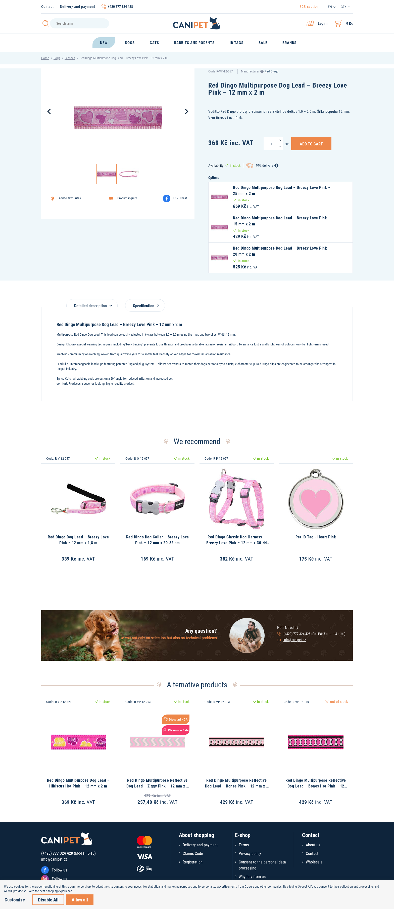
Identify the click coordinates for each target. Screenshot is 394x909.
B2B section (309, 6)
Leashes (70, 58)
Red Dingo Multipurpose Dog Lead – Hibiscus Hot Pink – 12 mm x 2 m (78, 782)
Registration (193, 861)
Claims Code (193, 853)
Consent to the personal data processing (262, 865)
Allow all (80, 899)
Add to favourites (70, 198)
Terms (244, 844)
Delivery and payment (77, 6)
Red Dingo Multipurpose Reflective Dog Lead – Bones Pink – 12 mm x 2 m (236, 785)
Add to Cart (311, 143)
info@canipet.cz (294, 639)
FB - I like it (180, 198)
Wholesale (314, 861)
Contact (47, 6)
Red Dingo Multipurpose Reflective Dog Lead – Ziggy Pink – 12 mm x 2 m (157, 785)
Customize (15, 899)
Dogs (57, 58)
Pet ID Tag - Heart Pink (316, 536)
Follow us (59, 870)
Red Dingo (272, 71)
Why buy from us (252, 876)
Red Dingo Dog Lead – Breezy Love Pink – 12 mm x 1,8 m (78, 539)
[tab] (92, 303)
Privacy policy (250, 853)
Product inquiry (127, 198)
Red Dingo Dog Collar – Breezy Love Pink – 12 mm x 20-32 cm (157, 539)
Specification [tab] (145, 305)
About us (313, 844)
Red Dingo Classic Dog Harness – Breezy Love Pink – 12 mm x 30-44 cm (236, 542)
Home (45, 58)
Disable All (48, 899)
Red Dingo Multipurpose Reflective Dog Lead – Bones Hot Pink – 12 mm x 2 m (315, 785)
